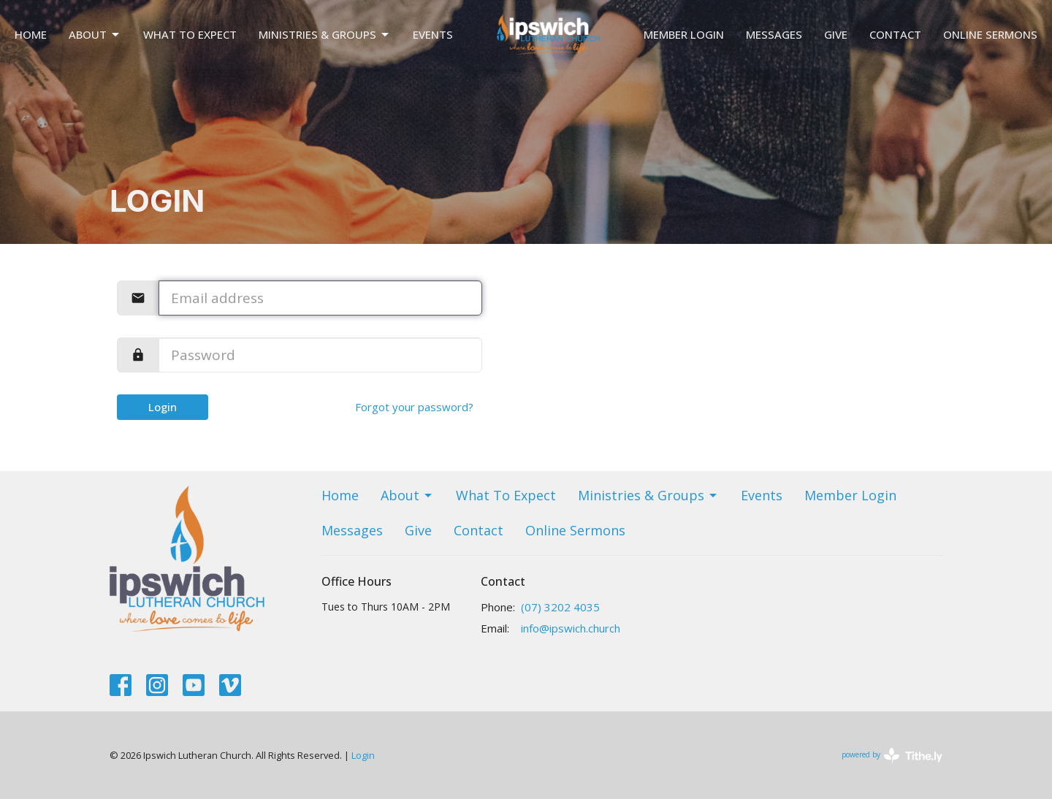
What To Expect (190, 34)
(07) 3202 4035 (560, 607)
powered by (892, 755)
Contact (895, 34)
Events (433, 34)
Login (162, 407)
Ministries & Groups (325, 34)
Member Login (684, 34)
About (95, 34)
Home (31, 34)
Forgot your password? (414, 407)
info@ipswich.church (570, 628)
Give (835, 34)
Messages (774, 34)
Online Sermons (990, 34)
